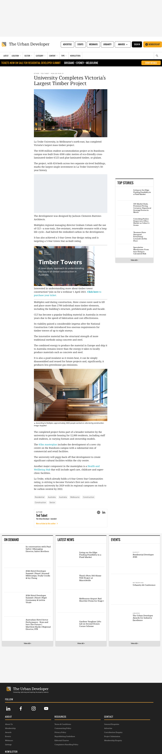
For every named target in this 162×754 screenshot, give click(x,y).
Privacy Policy (49, 732)
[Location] (16, 55)
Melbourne (74, 497)
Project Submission (89, 736)
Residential (40, 497)
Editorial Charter (50, 740)
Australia (52, 497)
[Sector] (28, 55)
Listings (8, 744)
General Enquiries (88, 724)
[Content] (54, 55)
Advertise (67, 44)
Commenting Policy (51, 728)
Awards (122, 44)
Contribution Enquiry (90, 732)
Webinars (93, 44)
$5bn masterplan (48, 444)
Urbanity (107, 44)
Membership (152, 44)
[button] (22, 716)
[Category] (40, 55)
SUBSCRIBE (126, 732)
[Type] (64, 55)
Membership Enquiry (90, 740)
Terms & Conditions (51, 724)
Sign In (137, 44)
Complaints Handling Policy (55, 744)
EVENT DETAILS (151, 63)
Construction (88, 497)
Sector (52, 502)
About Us (9, 724)
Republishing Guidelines (53, 736)
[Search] (157, 56)
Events (80, 44)
